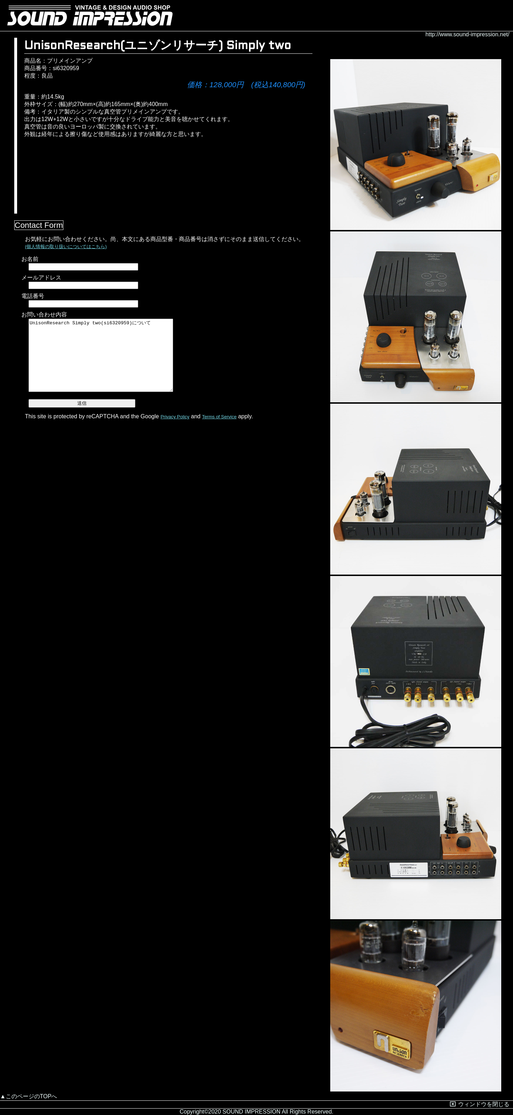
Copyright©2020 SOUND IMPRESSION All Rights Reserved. (256, 1112)
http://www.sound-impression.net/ (467, 34)
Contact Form (39, 225)
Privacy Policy (175, 416)
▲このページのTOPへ (28, 1096)
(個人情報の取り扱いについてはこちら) (66, 246)
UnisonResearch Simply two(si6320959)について (100, 355)
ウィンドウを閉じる (479, 1104)
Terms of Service (219, 416)
